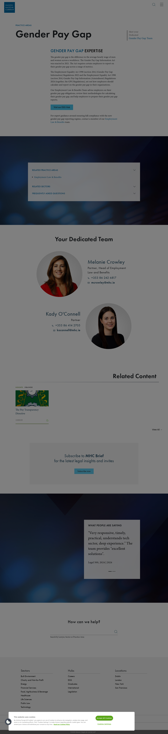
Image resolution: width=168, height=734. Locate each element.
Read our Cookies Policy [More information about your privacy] (62, 724)
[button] (8, 721)
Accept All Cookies (104, 718)
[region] (72, 721)
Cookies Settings (104, 724)
